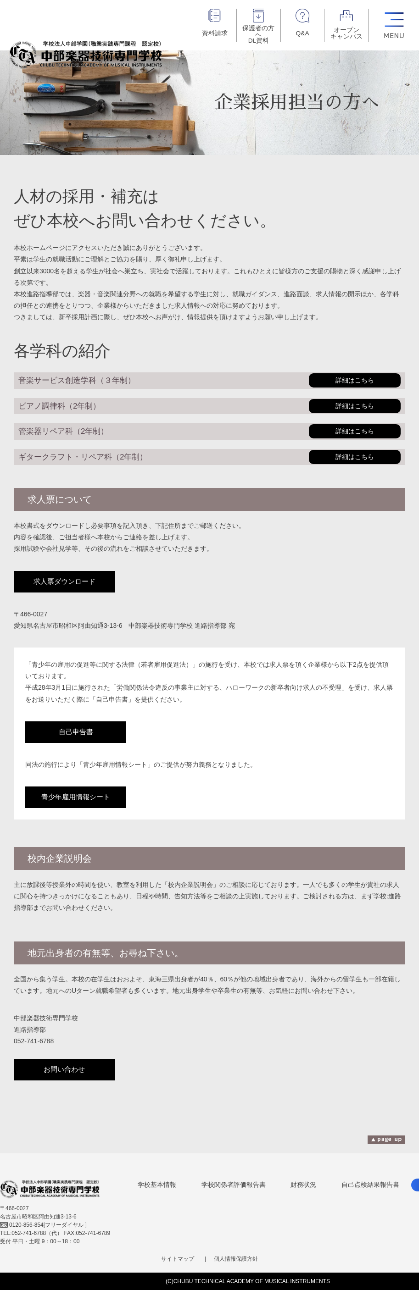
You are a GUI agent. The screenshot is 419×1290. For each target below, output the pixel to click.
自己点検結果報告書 (370, 1184)
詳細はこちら (354, 380)
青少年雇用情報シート (75, 797)
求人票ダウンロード (64, 581)
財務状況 (303, 1184)
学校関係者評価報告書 (233, 1184)
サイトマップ (177, 1259)
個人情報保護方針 (236, 1259)
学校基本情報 (157, 1184)
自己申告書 (76, 732)
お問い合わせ (64, 1069)
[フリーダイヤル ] (43, 1225)
